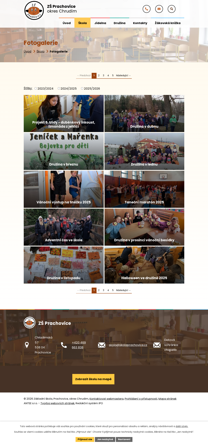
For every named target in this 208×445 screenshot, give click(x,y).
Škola (40, 51)
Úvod (27, 51)
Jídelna (100, 23)
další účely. (182, 426)
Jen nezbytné (105, 439)
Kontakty (140, 23)
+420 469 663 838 (79, 379)
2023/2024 (45, 88)
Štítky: (28, 88)
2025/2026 (92, 88)
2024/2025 (69, 88)
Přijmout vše (83, 439)
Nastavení (125, 439)
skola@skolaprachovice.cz (128, 379)
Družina (119, 23)
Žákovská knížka (168, 23)
